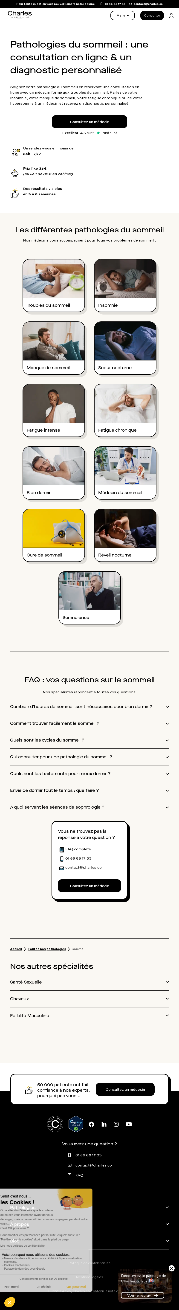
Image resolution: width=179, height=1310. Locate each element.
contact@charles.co (93, 1165)
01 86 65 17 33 (88, 1155)
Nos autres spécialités (51, 966)
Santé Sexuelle (26, 982)
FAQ (79, 1175)
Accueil (16, 949)
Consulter (152, 15)
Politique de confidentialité (89, 1263)
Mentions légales (89, 1277)
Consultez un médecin (89, 121)
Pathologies (23, 1207)
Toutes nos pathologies (47, 949)
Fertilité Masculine (29, 1015)
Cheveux (19, 999)
